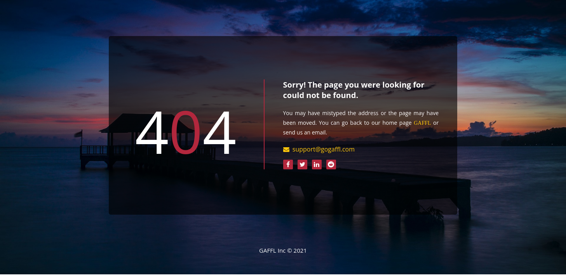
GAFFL (422, 123)
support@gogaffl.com (324, 149)
